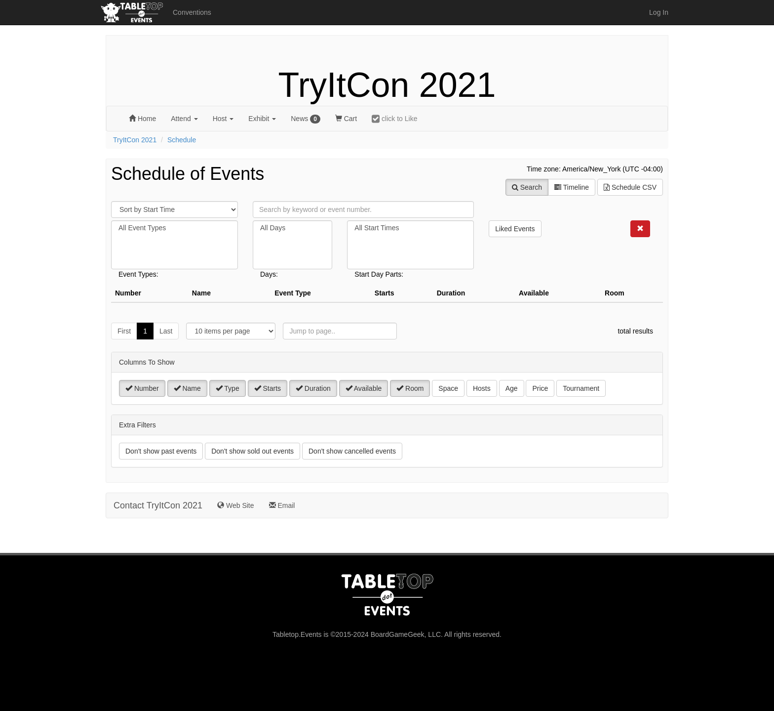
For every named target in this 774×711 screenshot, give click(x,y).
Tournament (581, 388)
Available (364, 388)
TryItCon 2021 (387, 85)
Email (282, 505)
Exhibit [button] (262, 119)
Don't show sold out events (252, 451)
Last (165, 331)
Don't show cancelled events (352, 451)
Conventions (192, 12)
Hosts (482, 388)
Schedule (181, 140)
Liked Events (515, 229)
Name (187, 388)
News (305, 119)
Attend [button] (184, 119)
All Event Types (174, 228)
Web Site (235, 505)
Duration (313, 388)
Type (227, 388)
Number (142, 388)
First (124, 331)
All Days (292, 228)
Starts (267, 388)
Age (511, 388)
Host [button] (223, 119)
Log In (658, 12)
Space (448, 388)
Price (540, 388)
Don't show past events (160, 451)
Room (410, 388)
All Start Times (410, 228)
